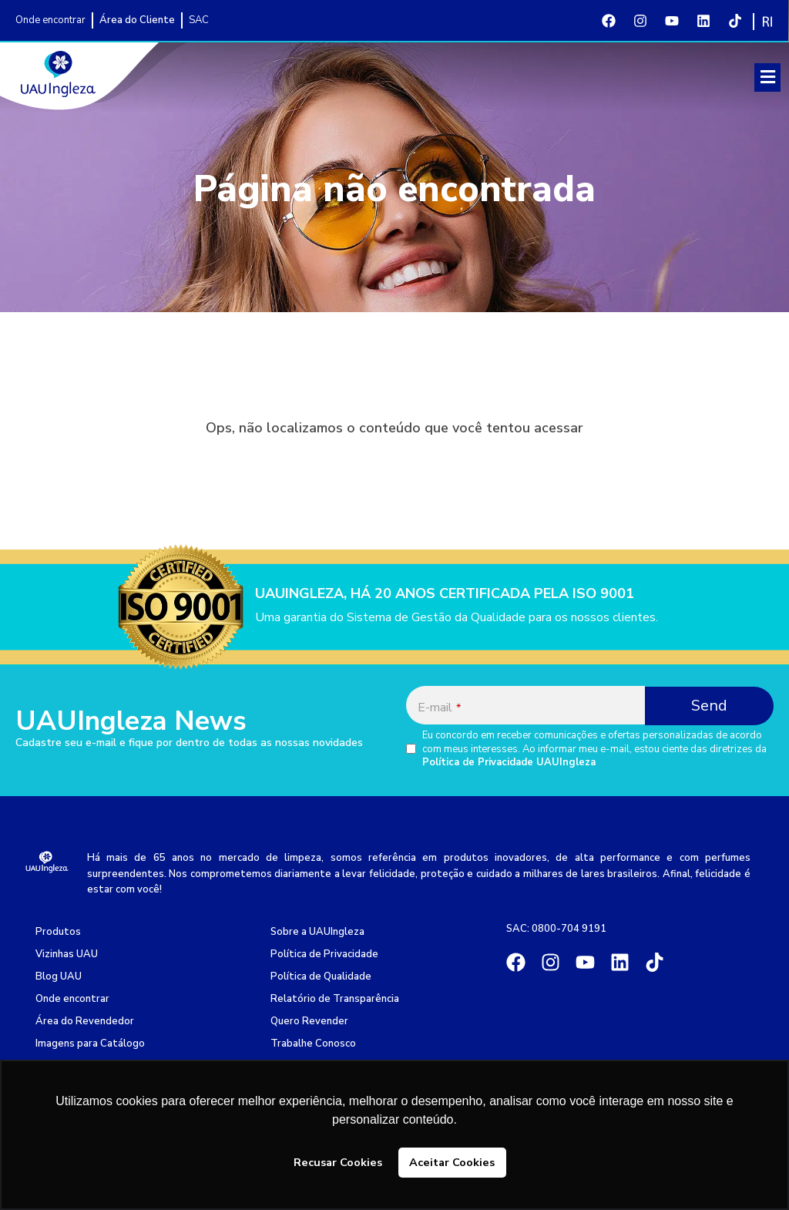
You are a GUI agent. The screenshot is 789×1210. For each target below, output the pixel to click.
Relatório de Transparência (334, 999)
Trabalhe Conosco (313, 1043)
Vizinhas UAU (66, 954)
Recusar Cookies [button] (338, 1162)
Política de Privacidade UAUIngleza (509, 762)
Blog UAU (58, 976)
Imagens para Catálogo (90, 1043)
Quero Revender (309, 1021)
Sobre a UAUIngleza (317, 932)
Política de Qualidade (320, 976)
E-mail (439, 707)
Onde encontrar (72, 999)
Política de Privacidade (324, 954)
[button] (767, 77)
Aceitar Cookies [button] (452, 1162)
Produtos (58, 932)
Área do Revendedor (84, 1021)
